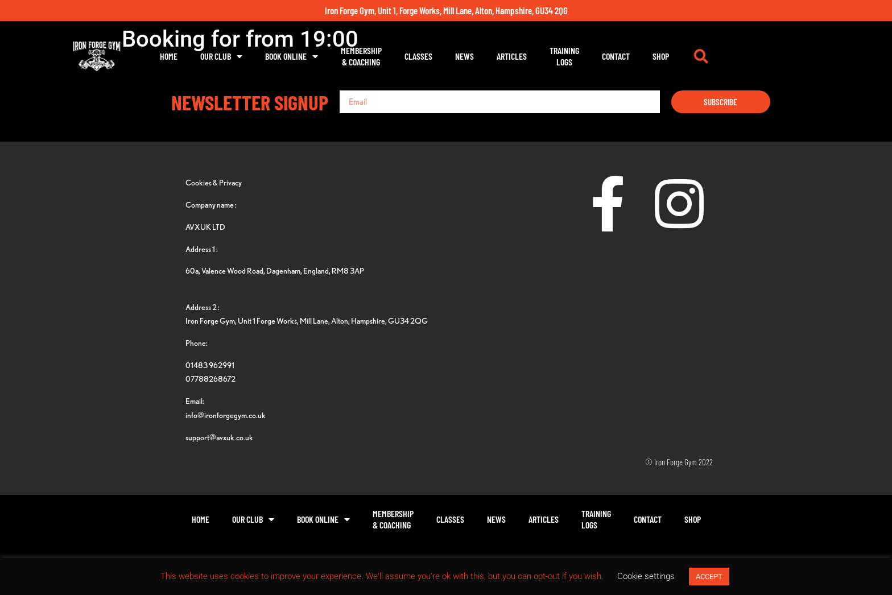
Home (226, 56)
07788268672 (210, 378)
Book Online (349, 56)
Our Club (279, 56)
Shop (718, 56)
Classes (476, 56)
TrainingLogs (622, 56)
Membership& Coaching (418, 56)
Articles (569, 56)
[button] (759, 56)
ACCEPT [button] (709, 576)
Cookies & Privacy (213, 182)
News (522, 56)
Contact (673, 56)
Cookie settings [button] (646, 576)
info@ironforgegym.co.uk (225, 415)
